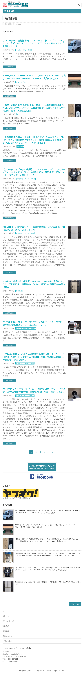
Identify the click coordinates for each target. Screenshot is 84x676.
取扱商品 (6, 626)
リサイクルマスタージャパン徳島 (39, 671)
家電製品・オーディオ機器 (26, 179)
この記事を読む (9, 66)
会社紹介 (6, 616)
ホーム (5, 611)
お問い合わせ (7, 641)
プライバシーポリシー (11, 621)
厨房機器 (20, 146)
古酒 (18, 114)
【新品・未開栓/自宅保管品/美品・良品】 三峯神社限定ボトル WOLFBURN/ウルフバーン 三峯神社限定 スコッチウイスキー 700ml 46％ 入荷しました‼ (35, 108)
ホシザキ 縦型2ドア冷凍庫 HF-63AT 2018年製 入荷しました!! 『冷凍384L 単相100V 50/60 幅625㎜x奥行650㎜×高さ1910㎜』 (34, 284)
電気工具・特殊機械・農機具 (25, 328)
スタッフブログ (21, 82)
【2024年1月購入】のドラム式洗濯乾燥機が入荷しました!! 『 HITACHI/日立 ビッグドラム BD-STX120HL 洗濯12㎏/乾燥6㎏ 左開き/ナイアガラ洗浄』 (34, 357)
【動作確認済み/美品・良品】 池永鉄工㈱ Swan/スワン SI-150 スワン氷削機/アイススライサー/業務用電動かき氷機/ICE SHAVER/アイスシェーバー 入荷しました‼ (33, 140)
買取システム (7, 636)
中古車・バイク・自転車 (24, 50)
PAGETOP (75, 604)
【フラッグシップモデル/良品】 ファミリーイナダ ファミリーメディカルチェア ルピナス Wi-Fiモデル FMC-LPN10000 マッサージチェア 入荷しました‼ (34, 172)
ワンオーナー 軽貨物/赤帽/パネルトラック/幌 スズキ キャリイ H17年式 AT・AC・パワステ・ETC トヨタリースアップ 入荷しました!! (34, 43)
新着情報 (6, 631)
